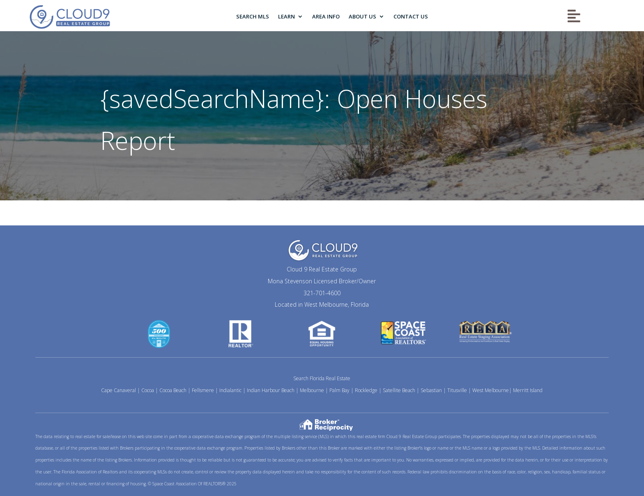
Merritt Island (528, 390)
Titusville (457, 390)
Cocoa (147, 390)
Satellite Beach (399, 390)
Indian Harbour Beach (270, 390)
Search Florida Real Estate (321, 378)
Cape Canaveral (118, 390)
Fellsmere (203, 390)
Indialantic (230, 390)
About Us (362, 16)
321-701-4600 (322, 293)
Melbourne (312, 390)
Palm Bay (339, 390)
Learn (286, 16)
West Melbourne (490, 390)
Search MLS (252, 16)
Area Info (326, 16)
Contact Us (410, 16)
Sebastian (431, 390)
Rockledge (366, 390)
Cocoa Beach (172, 390)
